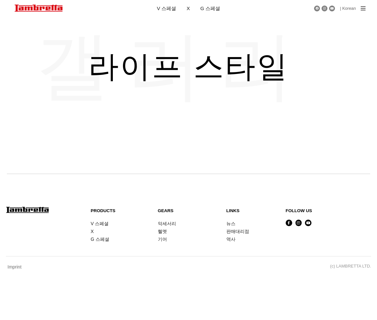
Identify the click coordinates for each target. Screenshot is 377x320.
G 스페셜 (210, 8)
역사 (230, 239)
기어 (162, 239)
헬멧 (162, 231)
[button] (363, 8)
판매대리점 (237, 231)
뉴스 (230, 223)
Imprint (15, 266)
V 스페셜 (166, 8)
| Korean (348, 8)
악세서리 (167, 223)
